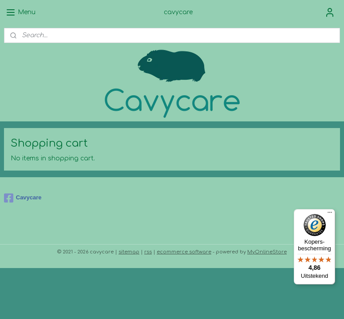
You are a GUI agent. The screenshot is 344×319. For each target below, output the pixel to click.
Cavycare (23, 198)
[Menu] (329, 214)
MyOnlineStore (267, 252)
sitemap (129, 252)
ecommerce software (184, 252)
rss (148, 252)
